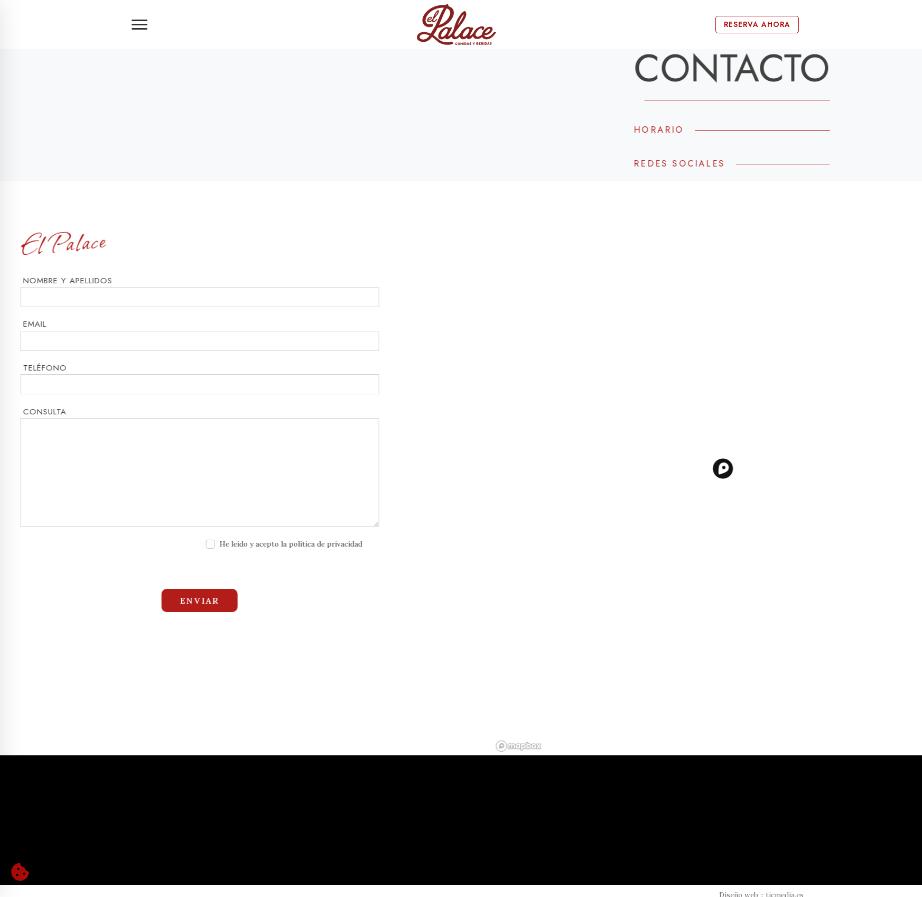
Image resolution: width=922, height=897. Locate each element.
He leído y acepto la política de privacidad (257, 544)
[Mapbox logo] (551, 746)
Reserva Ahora (757, 24)
